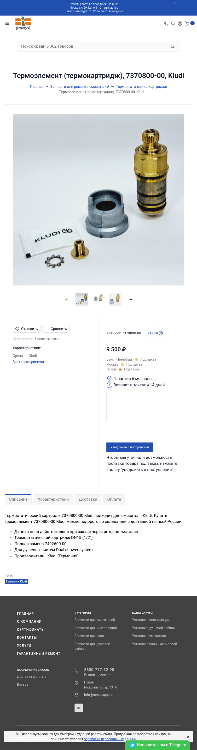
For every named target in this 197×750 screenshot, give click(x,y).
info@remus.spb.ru (98, 695)
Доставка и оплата (31, 676)
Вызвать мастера (99, 675)
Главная (25, 614)
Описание (18, 499)
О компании (29, 621)
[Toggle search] (173, 23)
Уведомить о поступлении (129, 447)
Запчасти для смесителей (95, 620)
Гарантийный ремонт (38, 653)
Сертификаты (31, 630)
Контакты (27, 637)
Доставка (88, 499)
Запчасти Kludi (16, 581)
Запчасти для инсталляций (96, 628)
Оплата (114, 499)
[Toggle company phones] (166, 23)
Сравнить (56, 329)
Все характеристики (28, 362)
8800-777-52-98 (99, 669)
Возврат (23, 684)
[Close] (187, 736)
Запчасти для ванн (89, 636)
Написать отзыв (47, 339)
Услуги (24, 646)
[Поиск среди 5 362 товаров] (92, 46)
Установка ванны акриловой (154, 644)
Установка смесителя (149, 636)
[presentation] (66, 299)
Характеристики (53, 499)
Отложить (26, 329)
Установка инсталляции (151, 620)
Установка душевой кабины (154, 628)
